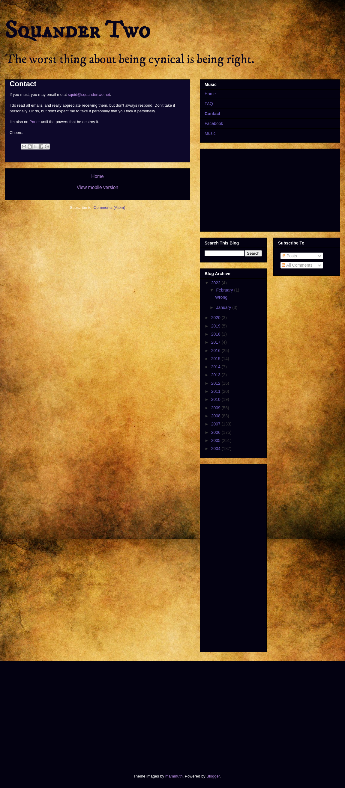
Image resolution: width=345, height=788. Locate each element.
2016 (216, 350)
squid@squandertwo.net (89, 94)
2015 (216, 358)
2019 (216, 326)
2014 (216, 366)
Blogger (213, 776)
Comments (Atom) (109, 207)
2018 (216, 334)
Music (210, 133)
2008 (216, 415)
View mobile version (97, 187)
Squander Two (77, 31)
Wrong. (222, 297)
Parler (34, 122)
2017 (216, 342)
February (225, 290)
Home (97, 176)
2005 (216, 440)
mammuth (174, 776)
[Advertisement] (108, 712)
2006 (216, 432)
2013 (216, 374)
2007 (216, 424)
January (224, 307)
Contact (212, 113)
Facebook (214, 123)
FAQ (209, 103)
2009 (216, 407)
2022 (216, 282)
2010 (216, 399)
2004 (216, 448)
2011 (216, 391)
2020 (216, 317)
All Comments (297, 265)
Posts (289, 255)
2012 (216, 383)
